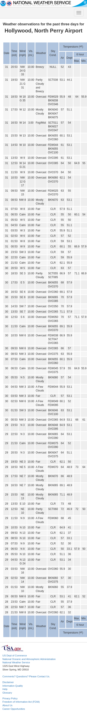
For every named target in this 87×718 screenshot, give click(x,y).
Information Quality (12, 685)
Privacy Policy (9, 698)
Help (5, 689)
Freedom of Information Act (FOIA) (21, 701)
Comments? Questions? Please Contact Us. (26, 676)
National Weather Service (16, 662)
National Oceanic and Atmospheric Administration (29, 659)
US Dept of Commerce (14, 655)
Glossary (7, 692)
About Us (7, 705)
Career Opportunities (13, 709)
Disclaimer (8, 682)
